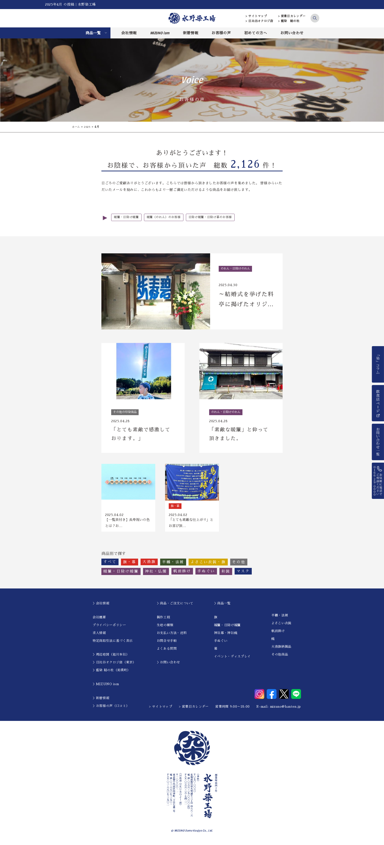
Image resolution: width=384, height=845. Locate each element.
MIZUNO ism (160, 33)
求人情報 (99, 635)
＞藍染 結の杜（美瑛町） (112, 672)
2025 (89, 126)
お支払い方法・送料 (172, 635)
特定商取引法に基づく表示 (113, 643)
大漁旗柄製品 (281, 649)
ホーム (76, 126)
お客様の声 (221, 33)
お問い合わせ (291, 33)
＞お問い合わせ (168, 665)
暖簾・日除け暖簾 (127, 217)
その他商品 (279, 657)
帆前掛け (278, 633)
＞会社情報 (101, 606)
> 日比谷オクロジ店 (259, 21)
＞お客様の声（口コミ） (111, 708)
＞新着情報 (101, 700)
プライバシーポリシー (109, 627)
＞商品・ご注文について (175, 606)
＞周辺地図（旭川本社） (111, 657)
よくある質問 (167, 651)
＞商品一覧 (222, 606)
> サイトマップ (256, 16)
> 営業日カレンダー (292, 16)
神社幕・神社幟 (226, 635)
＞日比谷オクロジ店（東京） (114, 665)
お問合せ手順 (167, 643)
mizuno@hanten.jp (285, 709)
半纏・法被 (279, 618)
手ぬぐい (221, 643)
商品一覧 (93, 33)
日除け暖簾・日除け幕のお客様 (216, 217)
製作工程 (163, 620)
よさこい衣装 (281, 625)
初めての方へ (255, 33)
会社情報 (129, 33)
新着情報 (190, 33)
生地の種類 (165, 627)
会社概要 (99, 620)
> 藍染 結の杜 (289, 21)
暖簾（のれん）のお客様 (167, 217)
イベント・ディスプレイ (232, 659)
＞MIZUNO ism (106, 686)
